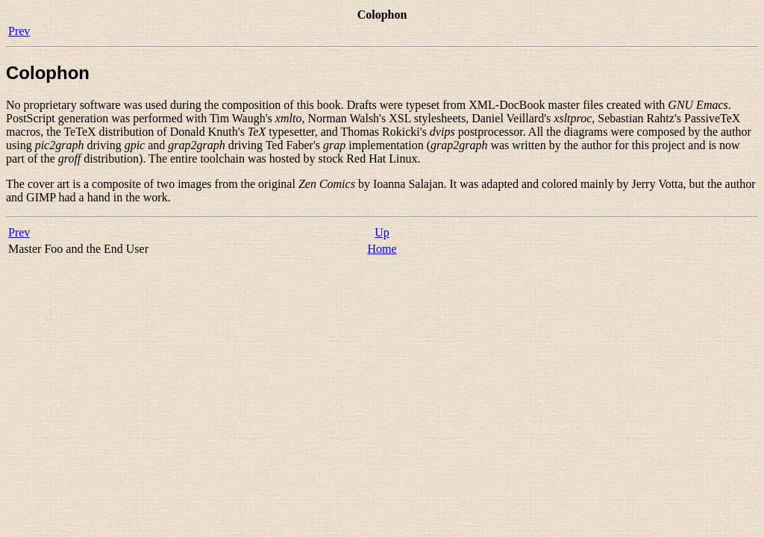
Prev (19, 31)
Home (381, 248)
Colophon (48, 73)
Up (382, 232)
